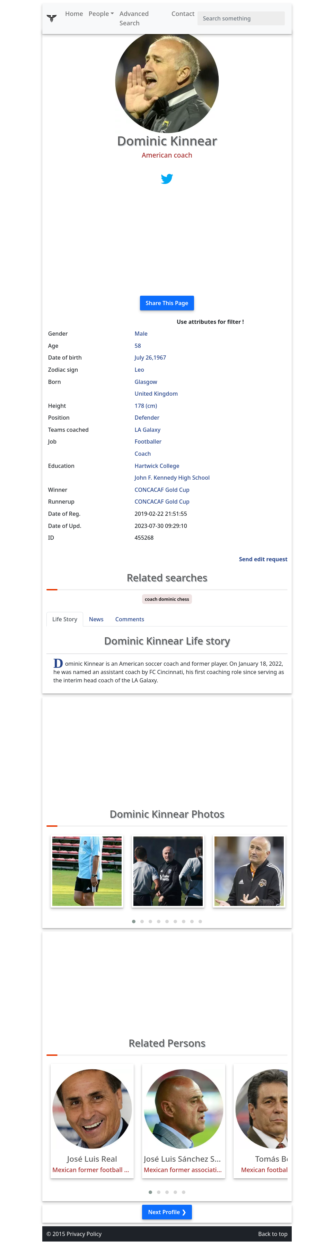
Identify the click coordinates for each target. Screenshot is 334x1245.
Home (74, 13)
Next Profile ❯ (167, 1212)
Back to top (273, 1234)
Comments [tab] (129, 619)
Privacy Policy (84, 1234)
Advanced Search (134, 18)
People (99, 13)
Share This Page (167, 303)
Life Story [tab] (64, 619)
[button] (134, 921)
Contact (183, 13)
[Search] (241, 18)
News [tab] (96, 619)
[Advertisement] (167, 241)
